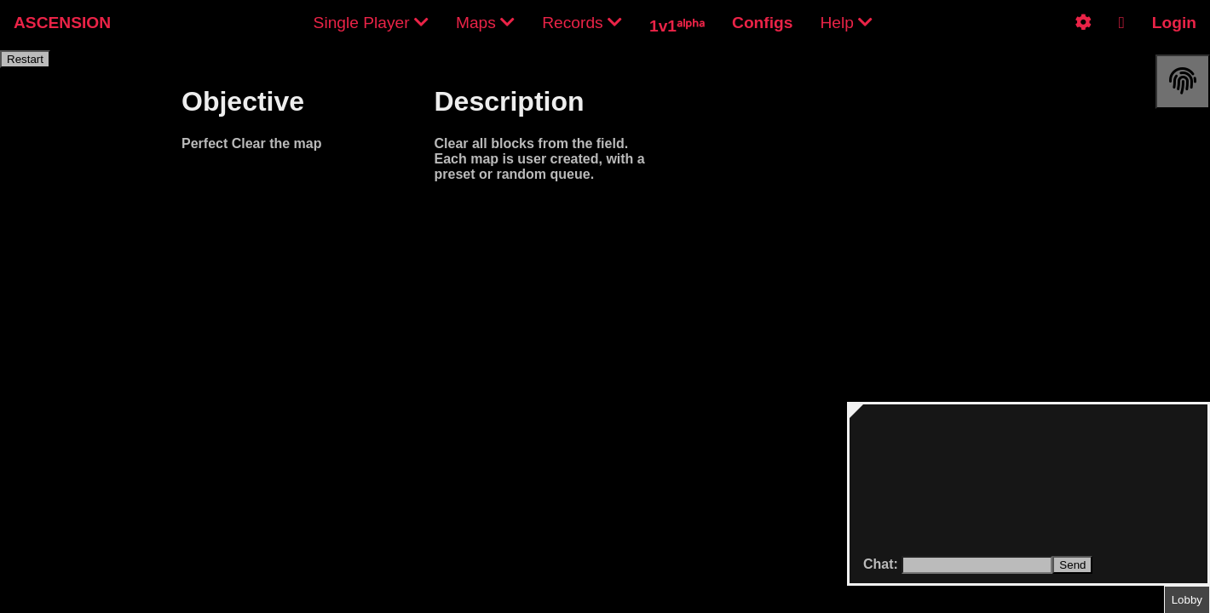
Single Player (371, 23)
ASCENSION (62, 23)
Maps (485, 23)
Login (1174, 23)
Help (846, 23)
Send (1072, 565)
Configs (762, 23)
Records (582, 23)
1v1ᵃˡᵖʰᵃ (677, 26)
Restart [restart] (25, 59)
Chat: (882, 564)
